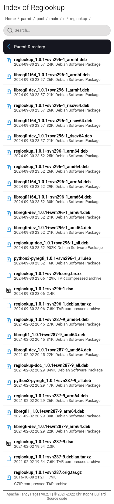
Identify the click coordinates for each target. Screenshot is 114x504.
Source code (57, 498)
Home (10, 18)
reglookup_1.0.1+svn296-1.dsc (43, 288)
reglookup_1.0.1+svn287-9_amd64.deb (51, 319)
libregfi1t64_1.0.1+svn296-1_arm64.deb (52, 181)
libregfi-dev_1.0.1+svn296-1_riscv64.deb (53, 135)
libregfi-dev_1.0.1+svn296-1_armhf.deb (51, 90)
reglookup (78, 18)
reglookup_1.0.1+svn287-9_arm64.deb (51, 395)
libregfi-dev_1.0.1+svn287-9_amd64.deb (52, 349)
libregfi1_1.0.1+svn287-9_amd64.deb (49, 334)
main (54, 18)
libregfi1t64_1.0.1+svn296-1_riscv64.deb (53, 120)
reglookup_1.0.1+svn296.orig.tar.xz (47, 273)
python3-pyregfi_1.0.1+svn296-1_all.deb (52, 258)
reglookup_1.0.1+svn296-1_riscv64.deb (51, 105)
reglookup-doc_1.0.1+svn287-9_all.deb (51, 365)
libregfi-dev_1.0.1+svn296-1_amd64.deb (52, 227)
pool (40, 18)
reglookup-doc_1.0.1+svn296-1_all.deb (51, 242)
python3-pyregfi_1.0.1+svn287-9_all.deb (52, 380)
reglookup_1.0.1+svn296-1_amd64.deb (51, 166)
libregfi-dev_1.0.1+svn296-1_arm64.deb (52, 212)
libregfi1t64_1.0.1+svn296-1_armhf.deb (52, 74)
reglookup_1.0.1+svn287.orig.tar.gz (48, 472)
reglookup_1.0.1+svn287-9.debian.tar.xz (52, 456)
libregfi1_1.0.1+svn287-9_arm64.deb (49, 411)
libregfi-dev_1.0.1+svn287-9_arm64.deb (52, 426)
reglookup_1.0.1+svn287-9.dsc (43, 441)
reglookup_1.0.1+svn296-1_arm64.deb (51, 151)
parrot (26, 18)
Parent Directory (29, 46)
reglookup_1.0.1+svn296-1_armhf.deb (50, 59)
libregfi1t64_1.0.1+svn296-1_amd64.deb (53, 197)
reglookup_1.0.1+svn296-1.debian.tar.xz (52, 304)
